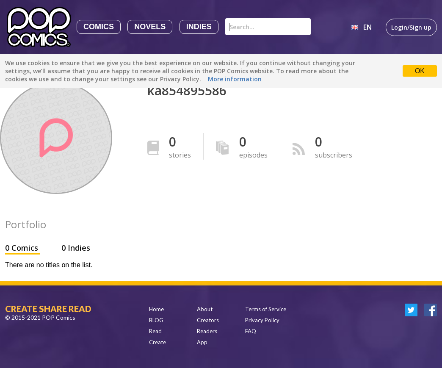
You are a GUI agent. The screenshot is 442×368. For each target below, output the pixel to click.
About (205, 309)
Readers (207, 331)
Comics (98, 26)
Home (156, 309)
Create (157, 342)
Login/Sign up (411, 27)
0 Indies (75, 248)
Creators (208, 320)
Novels (150, 26)
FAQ (250, 331)
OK (420, 71)
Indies (199, 26)
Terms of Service (265, 309)
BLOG (156, 320)
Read (155, 331)
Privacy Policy (262, 320)
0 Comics (22, 248)
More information (235, 79)
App (202, 342)
